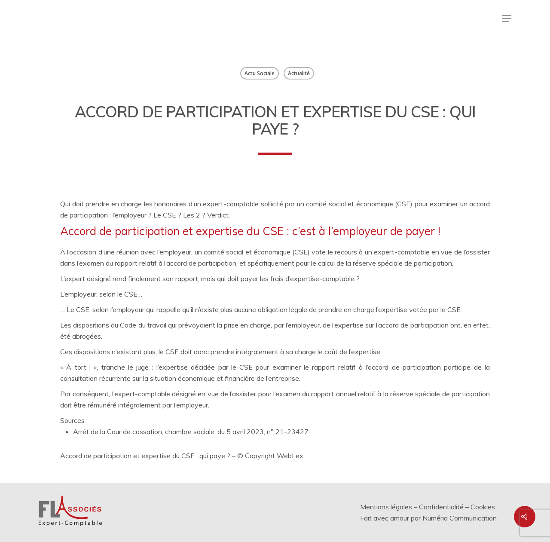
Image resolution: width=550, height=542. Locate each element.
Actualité (299, 73)
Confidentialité (441, 506)
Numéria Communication (459, 518)
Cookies (483, 506)
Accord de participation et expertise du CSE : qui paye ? (146, 455)
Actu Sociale (259, 73)
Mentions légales (386, 506)
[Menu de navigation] (506, 18)
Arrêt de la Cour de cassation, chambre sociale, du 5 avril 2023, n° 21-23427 (191, 431)
